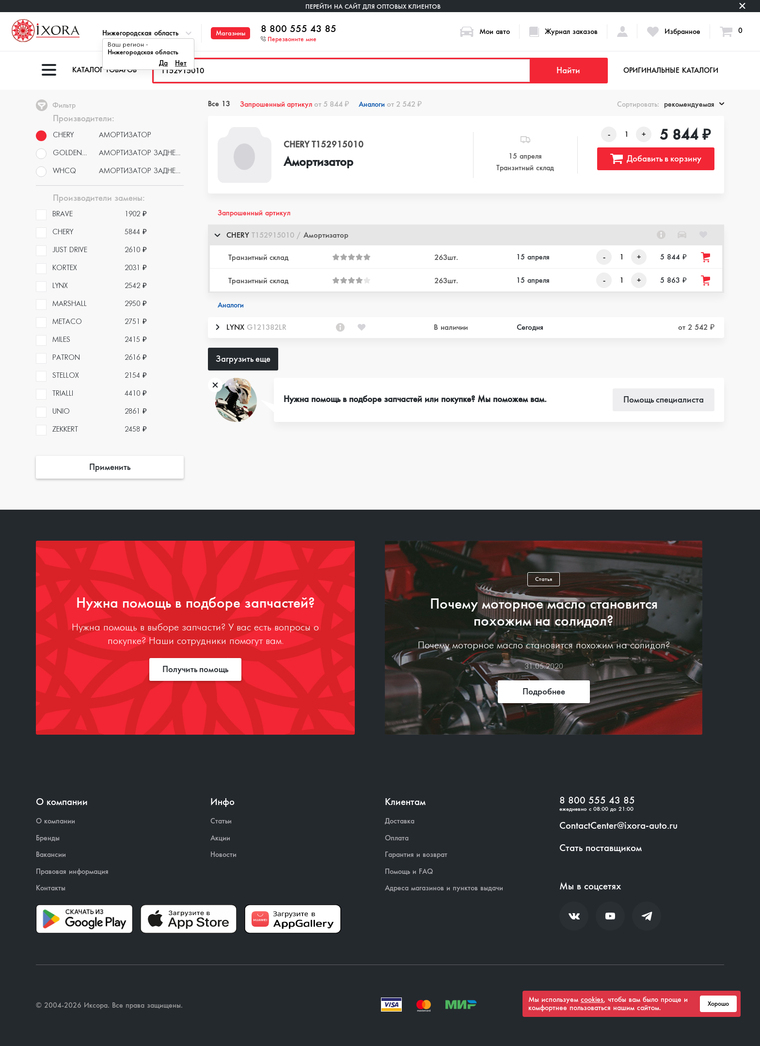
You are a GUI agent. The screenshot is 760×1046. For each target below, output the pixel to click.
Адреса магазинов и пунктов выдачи (444, 888)
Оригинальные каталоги (670, 70)
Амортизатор (318, 162)
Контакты (50, 888)
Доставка (399, 821)
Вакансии (51, 855)
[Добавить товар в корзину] (706, 257)
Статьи (221, 821)
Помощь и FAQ (409, 872)
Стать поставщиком (600, 848)
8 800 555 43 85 (298, 29)
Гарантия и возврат (416, 855)
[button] (466, 235)
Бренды (48, 838)
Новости (223, 855)
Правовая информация (72, 872)
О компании (55, 821)
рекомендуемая (694, 104)
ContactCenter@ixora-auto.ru (618, 826)
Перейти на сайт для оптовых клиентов (373, 6)
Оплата (397, 838)
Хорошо (718, 1003)
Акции (220, 838)
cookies (592, 999)
